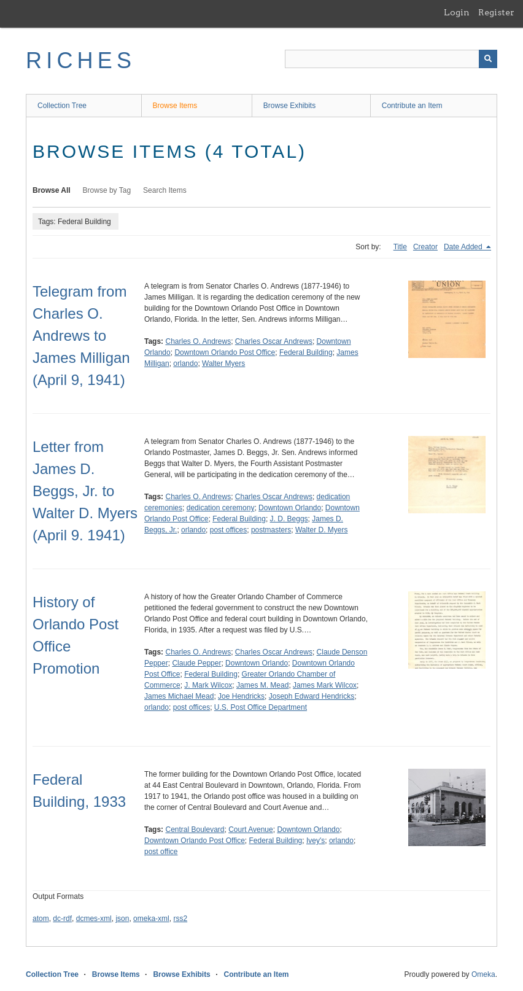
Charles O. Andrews (198, 341)
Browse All (52, 190)
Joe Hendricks (241, 696)
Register (496, 12)
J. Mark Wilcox (208, 685)
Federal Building (306, 352)
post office (160, 851)
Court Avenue (250, 829)
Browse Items (175, 105)
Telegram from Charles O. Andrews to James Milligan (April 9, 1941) (81, 335)
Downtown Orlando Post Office (224, 352)
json (122, 918)
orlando (185, 363)
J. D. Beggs (289, 519)
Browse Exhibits (289, 105)
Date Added (464, 247)
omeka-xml (151, 918)
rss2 (180, 918)
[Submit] (488, 59)
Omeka (483, 974)
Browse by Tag (107, 190)
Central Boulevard (194, 829)
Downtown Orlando (289, 507)
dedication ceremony (221, 507)
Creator (425, 247)
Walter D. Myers (321, 530)
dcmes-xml (94, 918)
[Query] (391, 59)
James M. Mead (262, 685)
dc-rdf (62, 918)
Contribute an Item (412, 105)
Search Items (165, 190)
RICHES (81, 60)
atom (41, 918)
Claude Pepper (196, 663)
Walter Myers (223, 363)
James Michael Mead (179, 696)
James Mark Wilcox (325, 685)
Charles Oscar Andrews (273, 341)
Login (457, 12)
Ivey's (315, 840)
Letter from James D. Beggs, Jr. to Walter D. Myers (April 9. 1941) (85, 490)
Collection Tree (62, 105)
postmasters (271, 530)
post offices (228, 530)
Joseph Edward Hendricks (311, 696)
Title (400, 247)
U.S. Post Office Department (260, 707)
